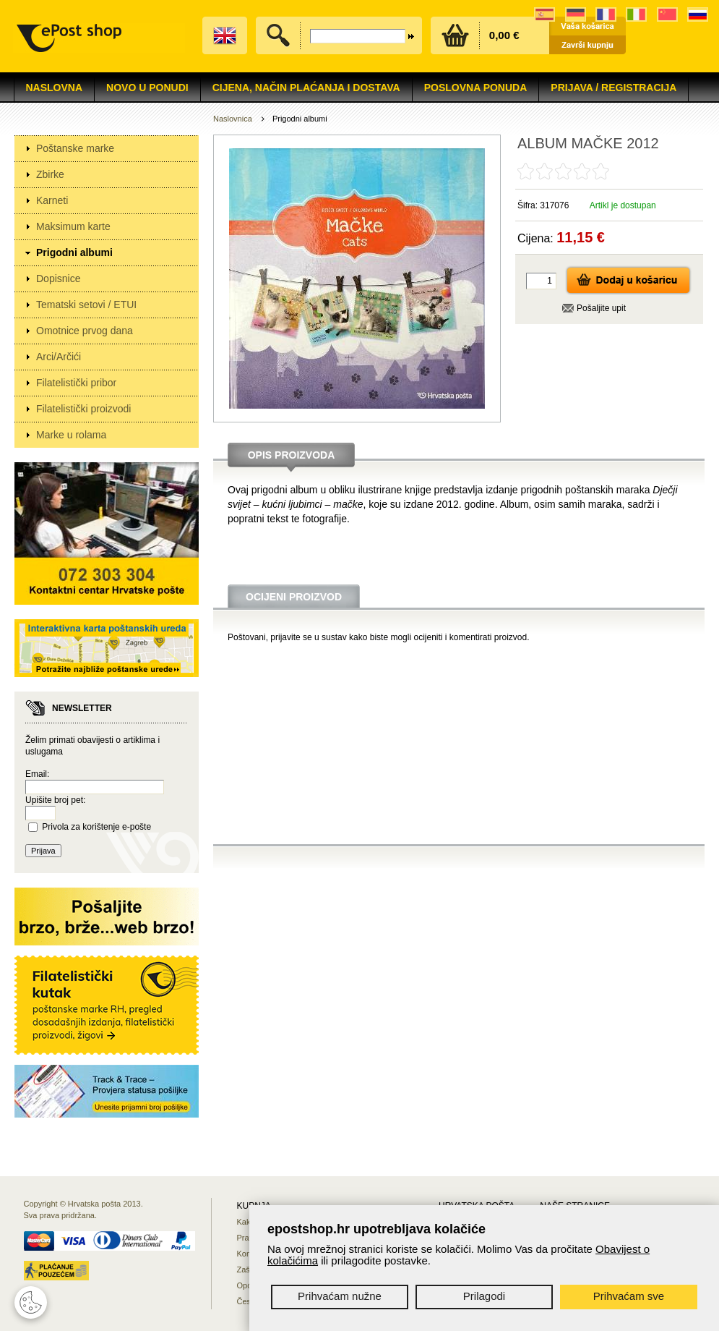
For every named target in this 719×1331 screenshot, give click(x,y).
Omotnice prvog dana (84, 330)
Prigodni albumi (74, 252)
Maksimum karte (73, 226)
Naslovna (54, 87)
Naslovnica (232, 118)
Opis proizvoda (291, 455)
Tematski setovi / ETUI (86, 304)
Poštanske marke (75, 148)
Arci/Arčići (58, 356)
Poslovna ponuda (476, 87)
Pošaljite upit (601, 308)
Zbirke (50, 174)
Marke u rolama (71, 435)
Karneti (52, 200)
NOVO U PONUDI (147, 87)
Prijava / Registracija (613, 87)
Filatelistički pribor (76, 382)
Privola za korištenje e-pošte (96, 827)
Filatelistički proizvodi (83, 408)
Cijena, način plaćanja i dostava (306, 87)
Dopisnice (58, 278)
